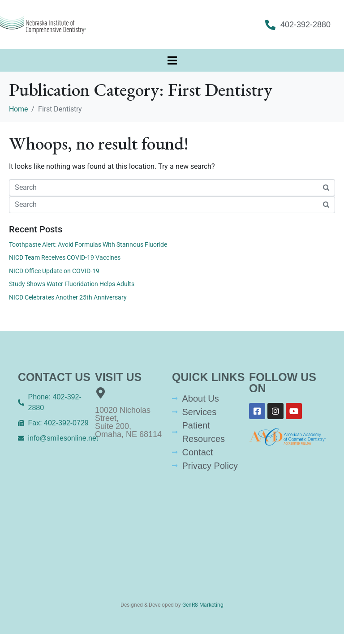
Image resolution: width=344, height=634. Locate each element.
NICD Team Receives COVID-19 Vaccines (64, 257)
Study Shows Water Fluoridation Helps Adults (71, 283)
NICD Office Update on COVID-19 (54, 270)
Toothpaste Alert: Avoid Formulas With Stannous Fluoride (88, 244)
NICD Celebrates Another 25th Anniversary (68, 297)
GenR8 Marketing (203, 605)
